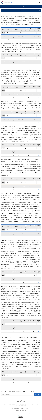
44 (38, 331)
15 (20, 148)
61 (38, 97)
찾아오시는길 (35, 404)
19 (20, 182)
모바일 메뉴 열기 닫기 (21, 6)
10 (7, 90)
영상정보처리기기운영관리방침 (19, 404)
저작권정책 (29, 404)
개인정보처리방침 (7, 404)
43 (38, 282)
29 (38, 189)
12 (25, 229)
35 (38, 237)
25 (38, 39)
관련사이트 (23, 406)
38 (38, 155)
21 (20, 32)
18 (7, 324)
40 (20, 90)
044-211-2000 (21, 410)
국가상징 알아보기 (14, 2)
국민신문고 (17, 406)
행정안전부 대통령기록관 (5, 2)
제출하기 (37, 394)
